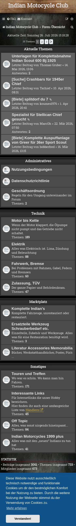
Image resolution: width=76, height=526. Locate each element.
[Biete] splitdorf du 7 (30, 99)
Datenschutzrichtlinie (30, 181)
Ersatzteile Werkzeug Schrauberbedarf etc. (30, 326)
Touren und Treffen (28, 374)
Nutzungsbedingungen (32, 169)
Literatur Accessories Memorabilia (42, 348)
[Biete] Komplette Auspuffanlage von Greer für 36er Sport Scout (41, 140)
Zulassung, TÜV (26, 283)
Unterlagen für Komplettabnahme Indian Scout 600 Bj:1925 (41, 58)
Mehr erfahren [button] (16, 508)
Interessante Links (28, 393)
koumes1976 (48, 104)
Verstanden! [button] (22, 518)
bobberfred (47, 147)
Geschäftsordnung (28, 191)
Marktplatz (38, 301)
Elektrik (18, 244)
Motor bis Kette (25, 220)
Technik (38, 213)
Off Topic (20, 421)
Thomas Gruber (51, 65)
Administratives (38, 161)
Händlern (32, 410)
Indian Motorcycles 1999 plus (38, 436)
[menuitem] (11, 18)
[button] (51, 41)
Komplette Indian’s (28, 308)
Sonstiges (38, 366)
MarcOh (45, 123)
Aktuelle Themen (38, 49)
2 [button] (42, 42)
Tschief (45, 88)
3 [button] (46, 42)
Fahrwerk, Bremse (28, 263)
